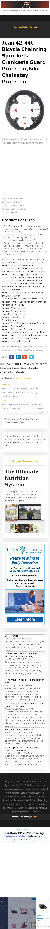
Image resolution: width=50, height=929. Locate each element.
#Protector (33, 368)
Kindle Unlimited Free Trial (14, 314)
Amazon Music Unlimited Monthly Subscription (24, 335)
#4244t (9, 364)
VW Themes (34, 817)
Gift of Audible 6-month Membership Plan (22, 280)
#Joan (23, 368)
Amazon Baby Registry (13, 304)
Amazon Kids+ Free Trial (13, 326)
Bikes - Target (11, 636)
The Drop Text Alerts (11, 295)
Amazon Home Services (13, 317)
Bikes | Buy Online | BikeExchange (20, 729)
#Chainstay (41, 364)
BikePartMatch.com (25, 27)
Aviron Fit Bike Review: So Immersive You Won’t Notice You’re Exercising (23, 655)
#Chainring (29, 364)
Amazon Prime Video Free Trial (16, 341)
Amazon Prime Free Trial (13, 310)
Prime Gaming (9, 320)
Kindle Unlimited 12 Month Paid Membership (23, 286)
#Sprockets (20, 372)
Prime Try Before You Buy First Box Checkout (23, 332)
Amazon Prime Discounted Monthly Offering (23, 323)
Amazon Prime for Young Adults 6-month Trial (24, 301)
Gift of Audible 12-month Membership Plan (22, 268)
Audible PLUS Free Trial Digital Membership (22, 292)
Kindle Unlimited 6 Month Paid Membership (22, 298)
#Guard (15, 368)
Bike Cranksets (23, 378)
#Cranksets (5, 368)
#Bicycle (19, 364)
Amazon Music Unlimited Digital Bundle (21, 338)
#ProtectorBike (7, 372)
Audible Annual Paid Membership (18, 265)
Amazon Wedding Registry (15, 307)
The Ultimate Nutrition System (22, 478)
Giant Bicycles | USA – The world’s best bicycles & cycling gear (22, 749)
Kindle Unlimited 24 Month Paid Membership (23, 271)
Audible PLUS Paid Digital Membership (20, 274)
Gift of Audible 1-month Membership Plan (22, 283)
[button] (25, 36)
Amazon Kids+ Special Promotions (18, 329)
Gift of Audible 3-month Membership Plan (22, 277)
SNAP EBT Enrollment (11, 289)
